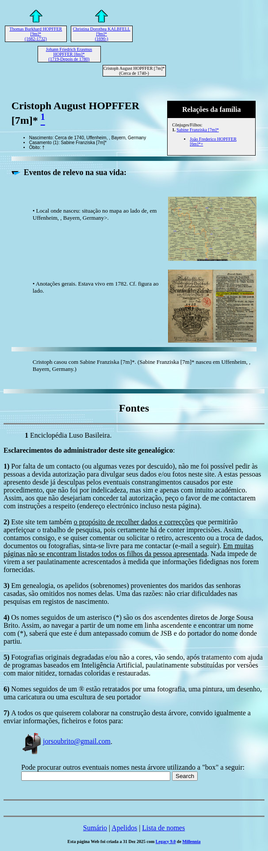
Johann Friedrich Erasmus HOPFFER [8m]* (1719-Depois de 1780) (69, 54)
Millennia (191, 841)
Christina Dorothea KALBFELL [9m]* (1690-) (101, 34)
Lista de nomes (163, 828)
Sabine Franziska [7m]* (197, 129)
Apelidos (124, 828)
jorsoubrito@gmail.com (66, 741)
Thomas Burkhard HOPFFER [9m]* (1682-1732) (35, 34)
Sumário (95, 828)
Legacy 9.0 (166, 841)
